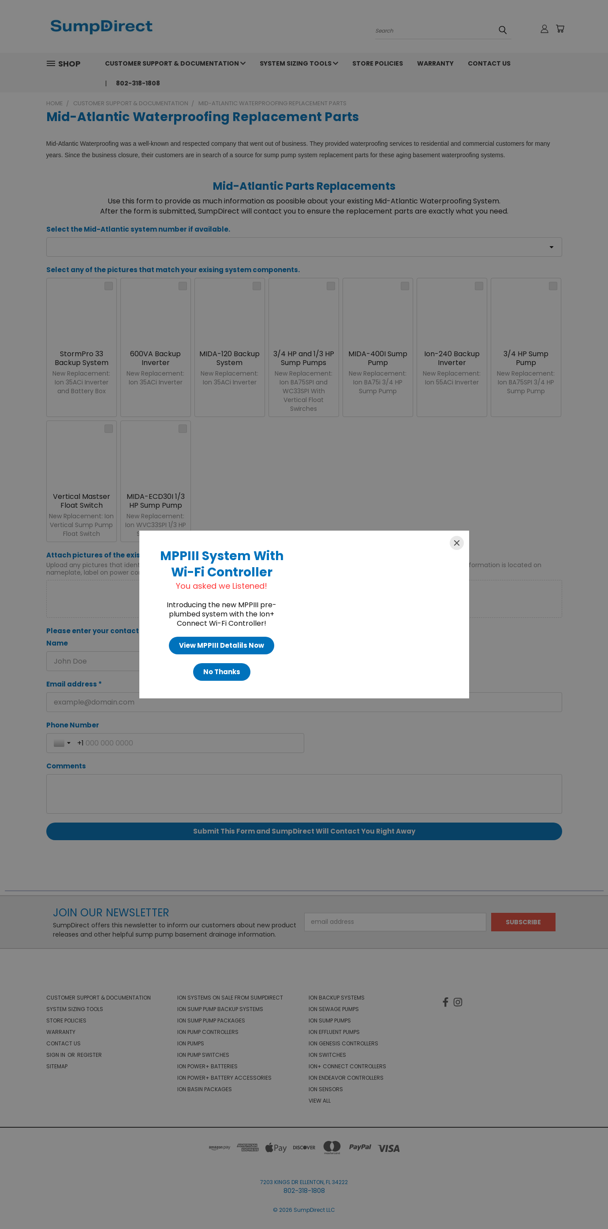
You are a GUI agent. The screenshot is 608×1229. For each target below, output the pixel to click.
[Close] (457, 543)
